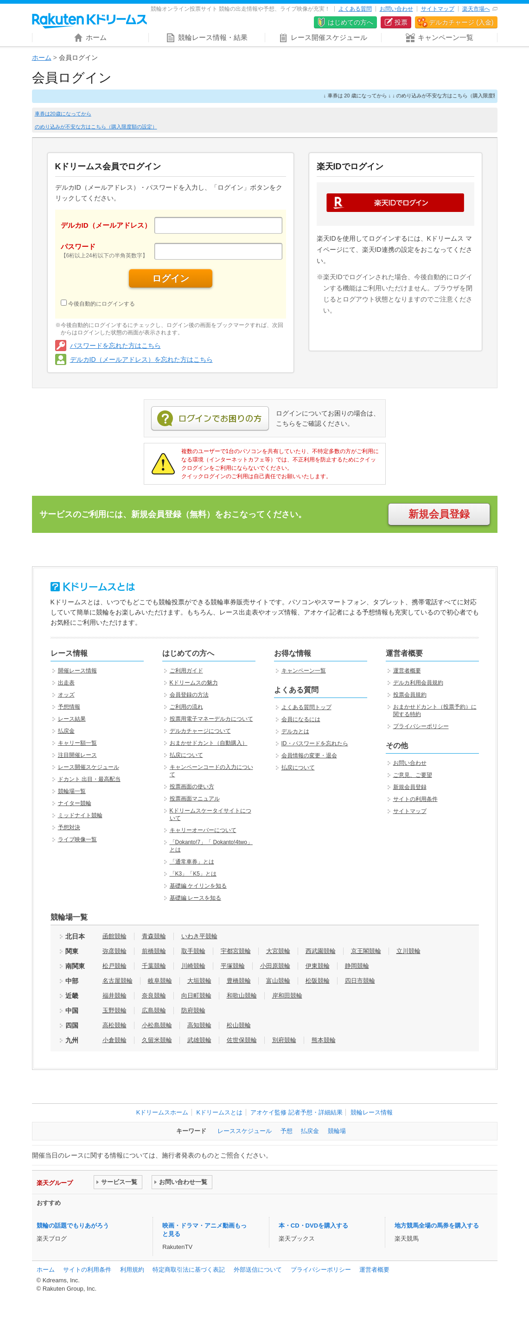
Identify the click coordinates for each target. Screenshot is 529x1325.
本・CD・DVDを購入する (313, 1225)
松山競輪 (239, 1025)
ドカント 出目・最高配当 (89, 779)
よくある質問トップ (306, 707)
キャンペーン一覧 (303, 670)
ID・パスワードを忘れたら (314, 743)
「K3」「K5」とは (193, 874)
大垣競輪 (199, 980)
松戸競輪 (114, 965)
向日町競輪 (196, 995)
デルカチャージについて (200, 731)
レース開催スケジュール (88, 767)
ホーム (41, 57)
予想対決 (69, 827)
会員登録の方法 (189, 694)
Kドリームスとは (219, 1112)
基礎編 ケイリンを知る (198, 886)
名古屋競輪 (117, 980)
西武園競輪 (321, 950)
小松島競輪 (157, 1025)
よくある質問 (355, 9)
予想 (286, 1130)
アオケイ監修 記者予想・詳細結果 (296, 1112)
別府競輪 (284, 1040)
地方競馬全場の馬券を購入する (437, 1225)
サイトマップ (437, 9)
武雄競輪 (199, 1040)
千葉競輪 (154, 965)
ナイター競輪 (74, 803)
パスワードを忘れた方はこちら (115, 345)
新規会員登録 (439, 514)
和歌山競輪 (242, 995)
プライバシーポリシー (421, 726)
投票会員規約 (410, 694)
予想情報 (69, 707)
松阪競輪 (318, 980)
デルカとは (295, 731)
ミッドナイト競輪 (80, 815)
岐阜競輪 (160, 980)
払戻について (186, 755)
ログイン (170, 278)
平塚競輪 (233, 965)
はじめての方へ (350, 22)
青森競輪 (154, 936)
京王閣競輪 (366, 950)
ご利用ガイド (186, 670)
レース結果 (72, 719)
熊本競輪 (324, 1040)
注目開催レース (77, 755)
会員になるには (300, 719)
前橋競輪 (154, 950)
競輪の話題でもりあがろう (73, 1225)
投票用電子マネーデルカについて (211, 719)
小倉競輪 (114, 1040)
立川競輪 (408, 950)
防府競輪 (193, 1010)
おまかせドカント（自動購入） (209, 743)
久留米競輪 (157, 1040)
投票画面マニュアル (195, 798)
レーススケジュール (244, 1130)
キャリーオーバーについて (203, 830)
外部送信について (258, 1269)
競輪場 (337, 1130)
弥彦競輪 (114, 950)
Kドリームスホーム (162, 1112)
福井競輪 (114, 995)
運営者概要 (407, 670)
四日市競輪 (360, 980)
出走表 (66, 682)
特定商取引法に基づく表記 (189, 1269)
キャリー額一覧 (77, 743)
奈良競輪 (154, 995)
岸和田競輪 (287, 995)
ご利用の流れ (186, 707)
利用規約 (132, 1269)
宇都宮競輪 (236, 950)
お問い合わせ (396, 9)
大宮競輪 (278, 950)
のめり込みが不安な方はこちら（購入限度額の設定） (96, 126)
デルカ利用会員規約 (418, 682)
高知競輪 (199, 1025)
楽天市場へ (476, 9)
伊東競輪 (318, 965)
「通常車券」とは (192, 861)
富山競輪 (278, 980)
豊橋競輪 (239, 980)
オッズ (66, 694)
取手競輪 (193, 950)
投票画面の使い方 (192, 786)
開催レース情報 (77, 670)
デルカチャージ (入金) (461, 22)
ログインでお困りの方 (210, 418)
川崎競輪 (193, 965)
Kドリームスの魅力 (194, 682)
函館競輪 (114, 936)
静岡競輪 (357, 965)
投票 (401, 22)
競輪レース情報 (372, 1112)
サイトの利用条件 (415, 799)
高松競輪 (114, 1025)
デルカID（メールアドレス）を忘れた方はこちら (141, 359)
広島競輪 (154, 1010)
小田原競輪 (275, 965)
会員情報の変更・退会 (309, 755)
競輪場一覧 (72, 791)
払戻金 (66, 731)
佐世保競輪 (242, 1040)
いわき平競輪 (199, 936)
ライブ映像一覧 (77, 839)
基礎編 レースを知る (195, 898)
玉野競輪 (114, 1010)
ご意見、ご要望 (412, 775)
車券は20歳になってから (63, 113)
